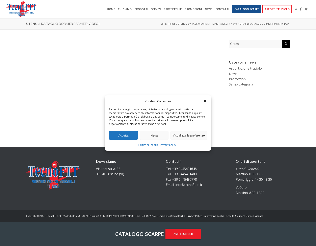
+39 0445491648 (184, 169)
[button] (205, 101)
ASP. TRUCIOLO (183, 234)
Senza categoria (241, 84)
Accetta (123, 135)
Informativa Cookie (214, 215)
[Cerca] (296, 9)
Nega (154, 135)
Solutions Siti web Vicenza (249, 215)
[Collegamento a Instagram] (307, 9)
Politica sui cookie (148, 145)
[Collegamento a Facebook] (301, 9)
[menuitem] (111, 9)
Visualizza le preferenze (189, 135)
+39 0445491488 (184, 174)
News (233, 74)
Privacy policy (168, 145)
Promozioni (237, 79)
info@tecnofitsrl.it (188, 184)
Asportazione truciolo (245, 68)
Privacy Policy (194, 215)
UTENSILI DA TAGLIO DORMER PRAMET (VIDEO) (63, 23)
